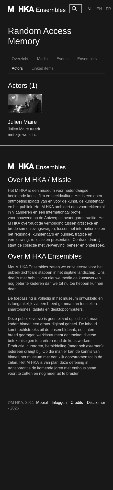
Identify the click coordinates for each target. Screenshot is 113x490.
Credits (77, 402)
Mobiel (42, 402)
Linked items (43, 68)
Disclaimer (96, 402)
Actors (17, 68)
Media (42, 59)
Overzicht (20, 59)
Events (62, 59)
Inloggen (59, 402)
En (99, 9)
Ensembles (87, 59)
